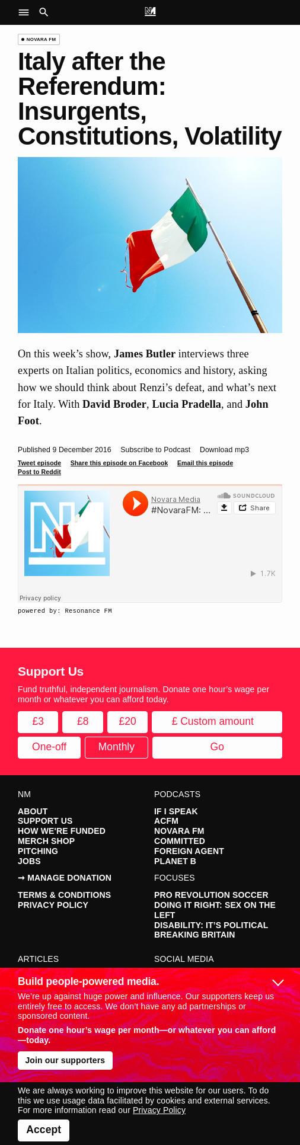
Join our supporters (65, 1060)
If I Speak (176, 811)
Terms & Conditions (64, 895)
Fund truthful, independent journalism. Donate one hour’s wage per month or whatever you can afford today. (143, 694)
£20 (127, 721)
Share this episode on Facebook (119, 462)
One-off (49, 747)
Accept (43, 1130)
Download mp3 (224, 450)
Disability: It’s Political (211, 925)
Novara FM (179, 831)
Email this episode (205, 462)
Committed (179, 841)
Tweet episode (39, 462)
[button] (27, 12)
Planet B (175, 861)
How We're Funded (62, 831)
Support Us (45, 821)
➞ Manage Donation (64, 877)
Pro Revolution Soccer (211, 895)
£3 (38, 721)
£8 (82, 721)
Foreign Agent (189, 851)
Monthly (116, 747)
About (32, 811)
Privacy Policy (53, 905)
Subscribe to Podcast (155, 450)
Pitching (38, 851)
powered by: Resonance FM (65, 611)
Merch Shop (46, 841)
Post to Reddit (39, 471)
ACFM (166, 821)
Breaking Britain (194, 934)
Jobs (29, 861)
